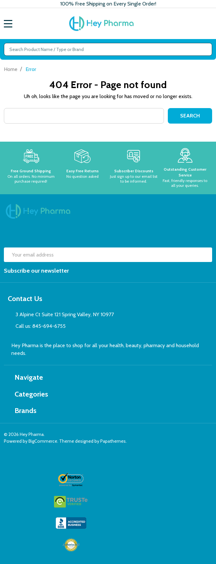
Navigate (25, 377)
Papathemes (113, 441)
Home (10, 69)
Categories (28, 394)
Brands (22, 410)
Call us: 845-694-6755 (41, 326)
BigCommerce (42, 441)
